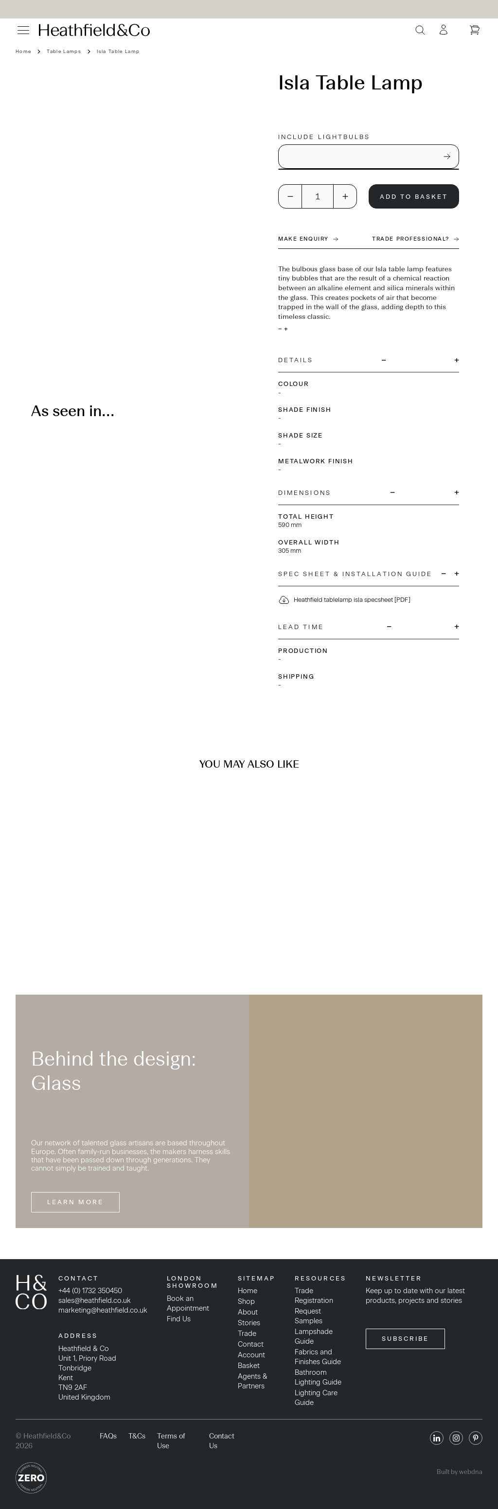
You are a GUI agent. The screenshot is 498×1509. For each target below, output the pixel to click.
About (248, 1312)
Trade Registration (314, 1295)
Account (251, 1355)
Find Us (179, 1319)
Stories (249, 1322)
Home (23, 51)
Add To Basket (414, 196)
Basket (249, 1365)
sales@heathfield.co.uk (94, 1300)
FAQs (108, 1436)
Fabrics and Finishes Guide (318, 1357)
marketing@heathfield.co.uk (102, 1310)
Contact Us (221, 1441)
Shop (246, 1301)
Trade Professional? (415, 239)
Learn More (75, 1202)
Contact (251, 1344)
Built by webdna (459, 1471)
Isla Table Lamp (118, 51)
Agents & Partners (252, 1381)
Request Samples (308, 1316)
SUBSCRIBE (405, 1338)
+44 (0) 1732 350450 (90, 1290)
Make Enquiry (308, 239)
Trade (247, 1333)
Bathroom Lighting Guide (318, 1377)
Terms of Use (171, 1441)
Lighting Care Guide (316, 1397)
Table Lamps (64, 51)
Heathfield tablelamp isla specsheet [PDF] (344, 600)
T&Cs (136, 1436)
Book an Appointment (188, 1303)
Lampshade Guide (314, 1336)
